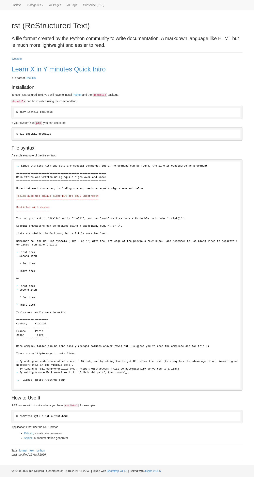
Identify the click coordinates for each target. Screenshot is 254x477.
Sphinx (28, 438)
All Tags (72, 5)
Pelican (28, 433)
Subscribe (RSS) (93, 5)
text (32, 450)
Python (77, 94)
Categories (35, 5)
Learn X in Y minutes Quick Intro (59, 69)
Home (16, 5)
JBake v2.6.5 (152, 471)
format (23, 450)
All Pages (55, 5)
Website (17, 58)
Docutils (31, 78)
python (40, 450)
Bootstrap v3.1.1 (117, 471)
